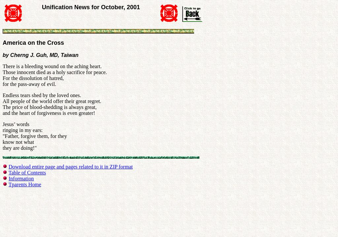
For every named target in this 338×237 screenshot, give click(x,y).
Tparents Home (25, 184)
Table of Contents (27, 172)
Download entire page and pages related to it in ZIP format (71, 167)
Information (21, 178)
